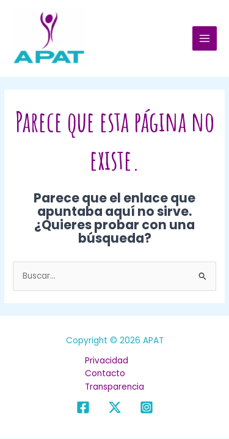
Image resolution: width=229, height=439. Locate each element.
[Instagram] (146, 407)
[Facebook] (83, 407)
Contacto (105, 373)
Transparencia (114, 387)
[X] (115, 407)
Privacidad (106, 360)
